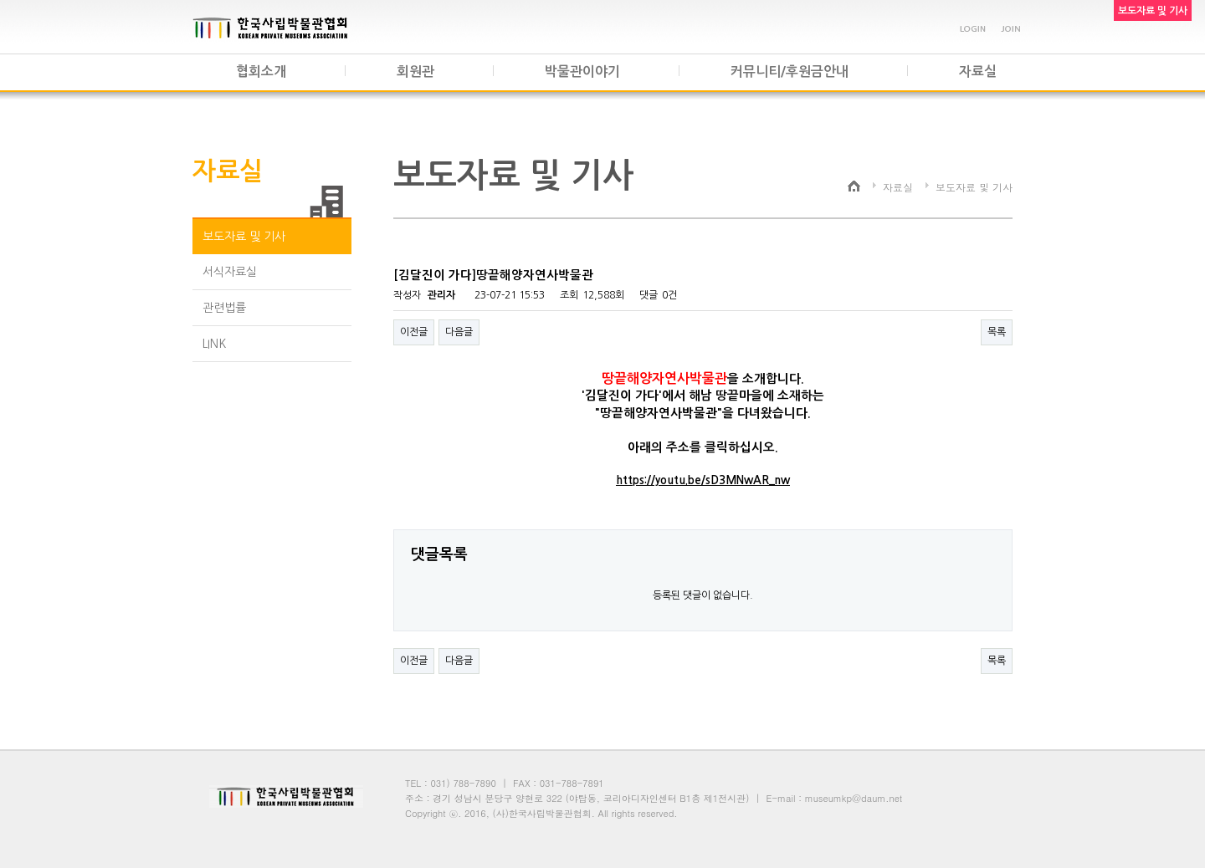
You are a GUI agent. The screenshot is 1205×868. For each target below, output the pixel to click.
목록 (996, 332)
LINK (214, 344)
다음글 (459, 332)
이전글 (414, 332)
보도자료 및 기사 (244, 237)
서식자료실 (230, 272)
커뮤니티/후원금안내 (790, 71)
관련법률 (224, 308)
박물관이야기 (582, 71)
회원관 (415, 71)
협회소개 (261, 71)
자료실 (978, 71)
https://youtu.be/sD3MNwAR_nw (703, 480)
